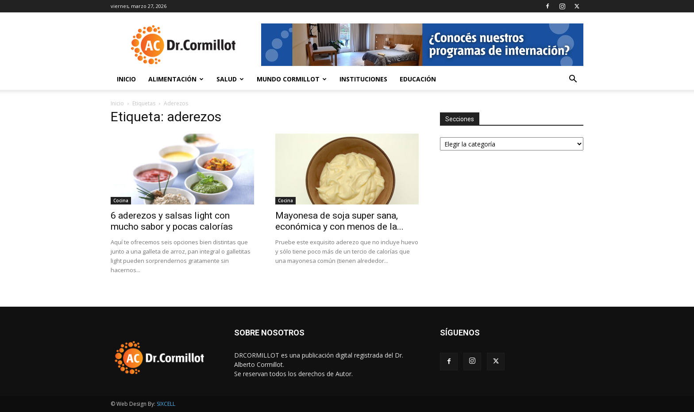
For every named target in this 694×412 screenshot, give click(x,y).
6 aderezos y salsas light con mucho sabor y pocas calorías (172, 221)
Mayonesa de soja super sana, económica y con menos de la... (339, 221)
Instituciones (363, 79)
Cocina (120, 200)
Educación (418, 79)
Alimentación (176, 79)
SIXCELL (166, 404)
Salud (230, 79)
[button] (572, 80)
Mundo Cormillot (292, 79)
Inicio (126, 79)
